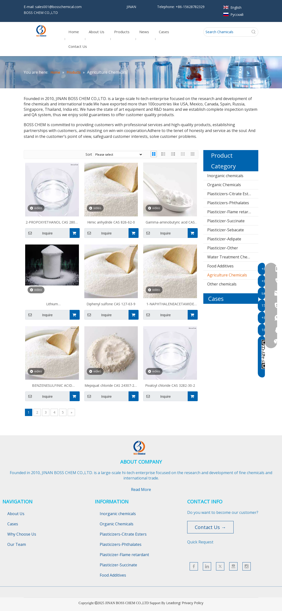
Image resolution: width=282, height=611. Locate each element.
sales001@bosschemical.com (58, 6)
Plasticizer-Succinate (226, 221)
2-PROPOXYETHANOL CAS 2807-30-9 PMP (52, 223)
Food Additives (220, 266)
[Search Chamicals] (226, 32)
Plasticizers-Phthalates (228, 202)
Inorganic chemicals (225, 175)
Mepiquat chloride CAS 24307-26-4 (111, 386)
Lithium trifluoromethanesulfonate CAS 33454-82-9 (51, 304)
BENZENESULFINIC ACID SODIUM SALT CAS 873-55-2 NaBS (52, 386)
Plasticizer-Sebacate (225, 230)
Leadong (173, 603)
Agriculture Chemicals (227, 275)
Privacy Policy (192, 603)
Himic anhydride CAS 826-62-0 (111, 222)
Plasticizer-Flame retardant (232, 211)
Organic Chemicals (224, 184)
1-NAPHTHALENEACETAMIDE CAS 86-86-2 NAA (170, 304)
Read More (141, 489)
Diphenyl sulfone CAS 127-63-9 (111, 304)
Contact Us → (210, 527)
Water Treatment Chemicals (232, 257)
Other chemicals (222, 284)
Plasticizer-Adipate (224, 239)
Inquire (39, 233)
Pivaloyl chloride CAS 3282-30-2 (170, 385)
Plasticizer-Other (222, 248)
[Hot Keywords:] (253, 32)
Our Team (16, 544)
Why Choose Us (21, 534)
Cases (12, 524)
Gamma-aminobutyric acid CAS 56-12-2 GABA (170, 223)
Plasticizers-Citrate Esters (230, 193)
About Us (15, 513)
